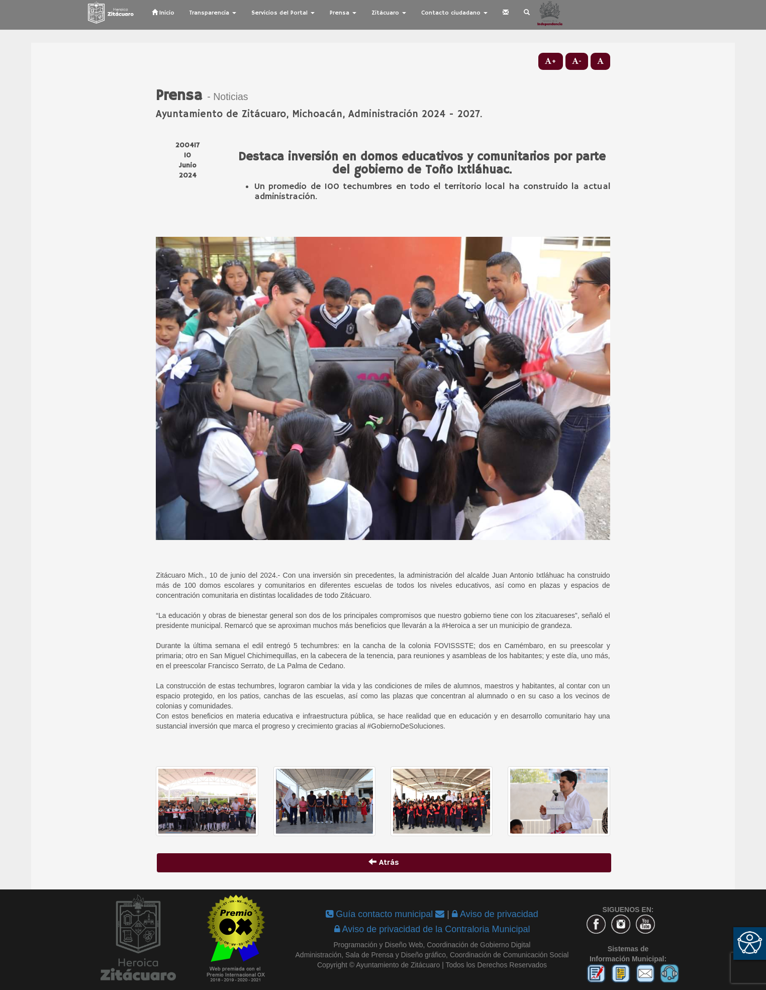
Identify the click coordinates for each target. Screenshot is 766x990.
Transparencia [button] (212, 13)
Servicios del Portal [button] (283, 13)
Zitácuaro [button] (388, 13)
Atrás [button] (383, 863)
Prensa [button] (343, 13)
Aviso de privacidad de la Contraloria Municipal (432, 929)
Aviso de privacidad (495, 914)
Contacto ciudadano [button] (454, 13)
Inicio (163, 13)
